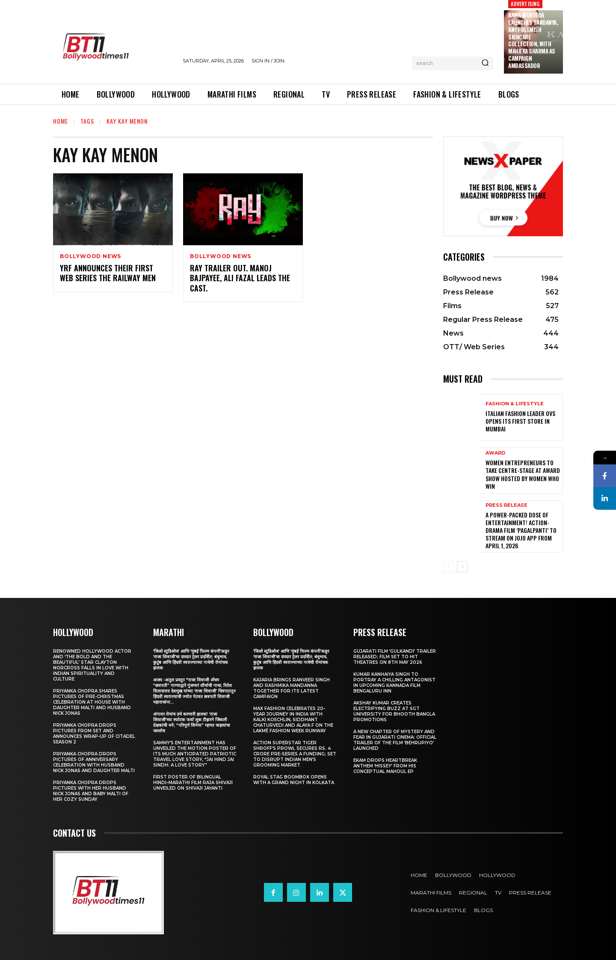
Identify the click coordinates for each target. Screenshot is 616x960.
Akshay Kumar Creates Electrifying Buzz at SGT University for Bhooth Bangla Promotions (394, 711)
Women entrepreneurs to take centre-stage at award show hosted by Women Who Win (523, 474)
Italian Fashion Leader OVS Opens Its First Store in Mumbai (520, 421)
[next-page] (462, 566)
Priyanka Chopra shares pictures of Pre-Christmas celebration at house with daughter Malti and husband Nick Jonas (92, 702)
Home (60, 120)
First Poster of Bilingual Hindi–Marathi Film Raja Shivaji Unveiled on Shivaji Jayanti (193, 782)
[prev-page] (448, 566)
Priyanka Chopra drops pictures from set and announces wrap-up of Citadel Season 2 (94, 733)
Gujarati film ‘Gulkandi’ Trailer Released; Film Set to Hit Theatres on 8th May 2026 (394, 656)
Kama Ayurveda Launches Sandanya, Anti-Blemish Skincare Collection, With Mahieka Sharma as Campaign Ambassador (533, 40)
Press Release (506, 505)
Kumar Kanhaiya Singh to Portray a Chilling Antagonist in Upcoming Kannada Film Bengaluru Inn (394, 683)
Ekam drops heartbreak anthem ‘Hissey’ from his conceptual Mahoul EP (385, 766)
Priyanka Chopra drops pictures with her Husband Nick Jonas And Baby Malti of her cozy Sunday (90, 791)
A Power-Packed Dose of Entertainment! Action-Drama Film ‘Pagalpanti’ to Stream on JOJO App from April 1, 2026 (521, 530)
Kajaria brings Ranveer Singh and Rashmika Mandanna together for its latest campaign (291, 688)
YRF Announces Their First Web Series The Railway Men (108, 272)
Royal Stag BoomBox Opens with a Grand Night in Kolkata (293, 779)
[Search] (485, 63)
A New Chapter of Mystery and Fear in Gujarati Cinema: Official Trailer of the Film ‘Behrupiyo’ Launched (394, 740)
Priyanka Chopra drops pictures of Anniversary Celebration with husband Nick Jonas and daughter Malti (94, 762)
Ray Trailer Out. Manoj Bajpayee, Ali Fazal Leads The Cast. (240, 278)
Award (495, 453)
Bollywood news (90, 256)
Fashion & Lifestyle (515, 403)
